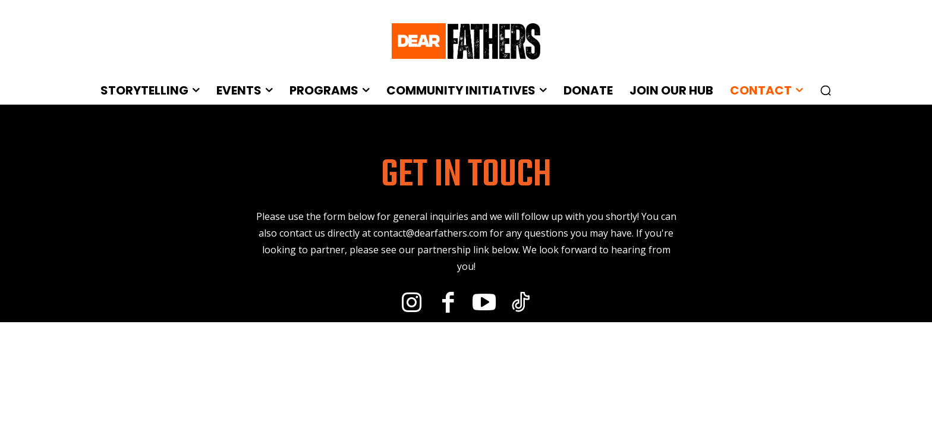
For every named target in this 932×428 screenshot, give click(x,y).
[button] (825, 90)
